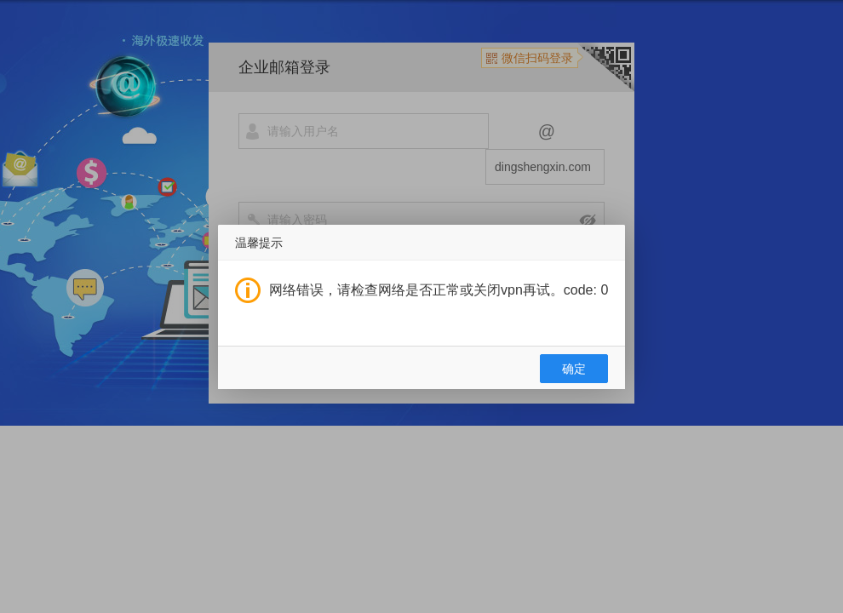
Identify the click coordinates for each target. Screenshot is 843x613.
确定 (574, 368)
